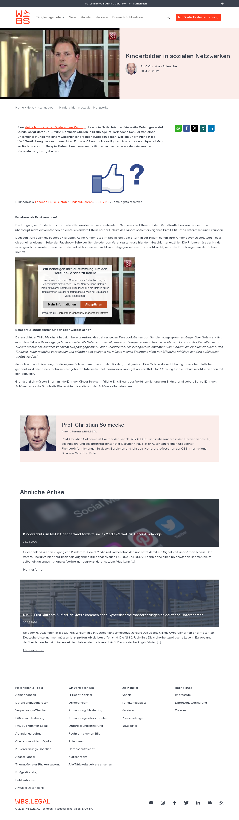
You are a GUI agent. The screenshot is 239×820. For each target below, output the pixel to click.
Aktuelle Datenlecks (29, 788)
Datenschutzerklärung (191, 703)
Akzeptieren (93, 304)
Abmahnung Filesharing (85, 710)
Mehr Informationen (62, 304)
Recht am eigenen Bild (84, 734)
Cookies (180, 710)
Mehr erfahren (33, 570)
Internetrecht (47, 108)
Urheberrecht (79, 703)
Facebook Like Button (51, 202)
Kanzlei (86, 17)
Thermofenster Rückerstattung (37, 765)
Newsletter (129, 726)
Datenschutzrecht (82, 749)
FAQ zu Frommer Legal (31, 726)
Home (19, 108)
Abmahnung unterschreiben (88, 718)
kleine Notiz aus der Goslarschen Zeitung (55, 127)
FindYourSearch (81, 202)
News (73, 17)
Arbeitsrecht (78, 741)
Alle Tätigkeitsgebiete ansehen (90, 765)
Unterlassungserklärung (86, 726)
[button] (178, 128)
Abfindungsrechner (29, 734)
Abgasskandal (25, 757)
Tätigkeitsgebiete (48, 17)
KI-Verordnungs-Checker (33, 749)
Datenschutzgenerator (31, 703)
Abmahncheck (25, 695)
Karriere (102, 17)
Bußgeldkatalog (26, 772)
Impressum (183, 695)
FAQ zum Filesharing (29, 718)
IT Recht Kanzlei (80, 695)
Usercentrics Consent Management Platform (82, 313)
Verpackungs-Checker (31, 710)
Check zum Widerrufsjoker (34, 741)
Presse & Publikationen (128, 17)
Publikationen (25, 780)
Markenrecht (78, 757)
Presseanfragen (133, 718)
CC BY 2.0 (102, 202)
